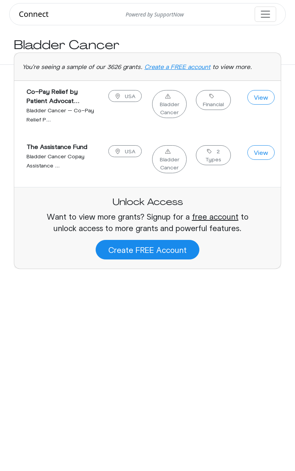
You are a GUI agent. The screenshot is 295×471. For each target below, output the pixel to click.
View (261, 97)
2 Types (213, 155)
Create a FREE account (177, 66)
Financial (213, 100)
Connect (34, 14)
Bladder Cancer (169, 104)
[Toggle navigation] (265, 14)
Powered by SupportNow (155, 14)
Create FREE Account (147, 249)
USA (125, 96)
